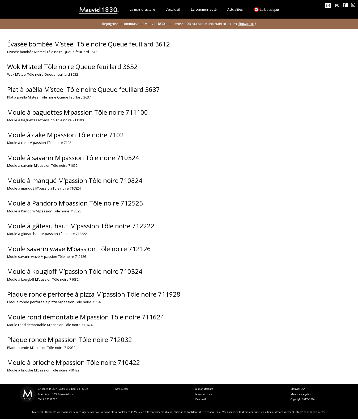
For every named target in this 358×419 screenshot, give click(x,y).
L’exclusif (200, 399)
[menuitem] (328, 5)
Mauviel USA (298, 389)
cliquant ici (246, 23)
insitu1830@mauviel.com (59, 394)
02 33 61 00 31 (51, 399)
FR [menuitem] (337, 5)
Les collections (203, 394)
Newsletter (121, 389)
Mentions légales (301, 394)
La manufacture (204, 389)
